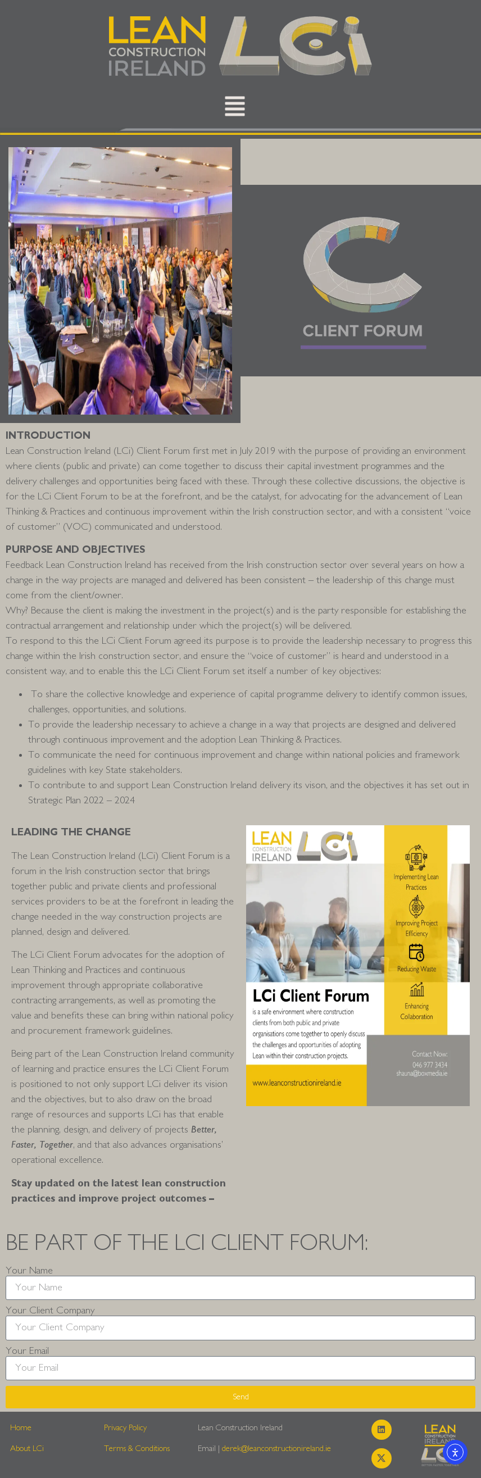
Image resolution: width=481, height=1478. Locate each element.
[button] (235, 109)
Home (20, 1428)
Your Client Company (50, 1311)
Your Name (29, 1271)
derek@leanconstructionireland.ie (276, 1448)
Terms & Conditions (137, 1448)
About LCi (27, 1448)
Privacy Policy (125, 1428)
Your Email (27, 1351)
